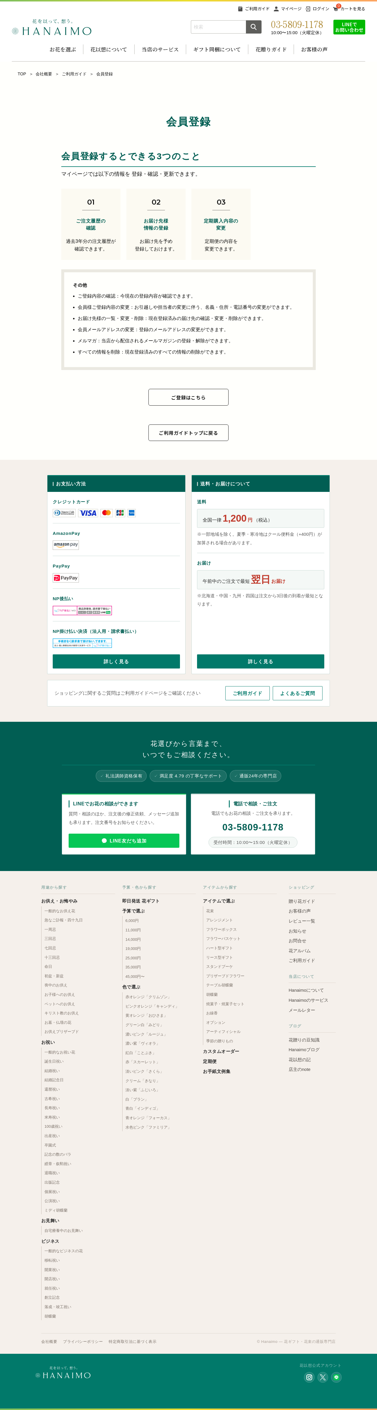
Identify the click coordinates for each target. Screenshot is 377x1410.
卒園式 (50, 1145)
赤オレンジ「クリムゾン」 (148, 997)
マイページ (291, 8)
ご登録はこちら (188, 397)
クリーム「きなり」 (142, 1081)
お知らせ (297, 930)
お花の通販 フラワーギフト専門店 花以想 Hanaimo (51, 27)
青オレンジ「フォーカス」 (148, 1118)
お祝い (48, 1042)
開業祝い (52, 1270)
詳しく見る (116, 661)
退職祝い (52, 1173)
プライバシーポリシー (83, 1341)
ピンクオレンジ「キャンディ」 (152, 1006)
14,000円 (133, 939)
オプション (215, 1022)
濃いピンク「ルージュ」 (146, 1034)
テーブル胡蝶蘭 (219, 985)
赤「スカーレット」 (142, 1062)
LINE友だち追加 (128, 840)
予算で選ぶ (133, 910)
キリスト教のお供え (61, 1013)
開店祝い (52, 1279)
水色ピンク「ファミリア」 (148, 1127)
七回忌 (50, 948)
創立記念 (52, 1297)
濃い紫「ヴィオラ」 (142, 1043)
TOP (22, 74)
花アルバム (300, 950)
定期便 (209, 1061)
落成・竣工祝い (57, 1307)
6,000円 (132, 920)
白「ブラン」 (136, 1099)
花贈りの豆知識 (304, 1039)
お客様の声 (314, 49)
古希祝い (52, 1099)
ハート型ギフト (219, 948)
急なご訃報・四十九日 (63, 920)
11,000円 (133, 930)
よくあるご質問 (297, 693)
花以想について (108, 49)
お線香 (212, 1013)
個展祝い (52, 1192)
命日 (48, 966)
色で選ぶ (131, 986)
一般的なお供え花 (59, 911)
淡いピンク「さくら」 (144, 1071)
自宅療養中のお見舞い (63, 1230)
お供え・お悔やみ (59, 900)
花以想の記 (300, 1059)
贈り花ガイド (302, 901)
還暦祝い (52, 1089)
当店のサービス (160, 49)
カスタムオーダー (221, 1051)
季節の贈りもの (219, 1041)
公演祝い (52, 1201)
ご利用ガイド (257, 8)
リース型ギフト (219, 957)
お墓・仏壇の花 (57, 1022)
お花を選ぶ (62, 49)
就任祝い (52, 1288)
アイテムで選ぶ (219, 900)
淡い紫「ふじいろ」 (142, 1090)
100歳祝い (53, 1126)
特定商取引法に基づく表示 (132, 1341)
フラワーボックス (221, 929)
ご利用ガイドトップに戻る (188, 432)
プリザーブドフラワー (225, 976)
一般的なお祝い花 (59, 1052)
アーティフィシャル (223, 1031)
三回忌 (50, 938)
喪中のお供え (55, 985)
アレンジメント (219, 920)
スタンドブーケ (219, 966)
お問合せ (297, 940)
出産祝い (52, 1136)
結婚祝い (52, 1071)
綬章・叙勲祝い (57, 1164)
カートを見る (352, 8)
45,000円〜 (135, 976)
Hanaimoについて (306, 990)
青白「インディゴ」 (142, 1108)
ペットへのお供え (59, 1004)
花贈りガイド (271, 49)
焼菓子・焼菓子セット (225, 1004)
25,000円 (133, 958)
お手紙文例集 (216, 1071)
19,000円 (133, 948)
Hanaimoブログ (304, 1049)
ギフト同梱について (217, 49)
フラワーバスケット (223, 938)
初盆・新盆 (54, 976)
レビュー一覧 (302, 920)
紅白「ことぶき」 (140, 1053)
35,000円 (133, 967)
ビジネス (50, 1241)
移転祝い (52, 1260)
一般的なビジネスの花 (63, 1251)
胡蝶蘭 (50, 1316)
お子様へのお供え (59, 994)
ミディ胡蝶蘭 (55, 1210)
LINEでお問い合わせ (349, 27)
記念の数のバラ (57, 1154)
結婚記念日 (54, 1080)
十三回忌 (52, 957)
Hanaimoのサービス (308, 1000)
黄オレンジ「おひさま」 (146, 1015)
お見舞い (50, 1220)
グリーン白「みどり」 (144, 1025)
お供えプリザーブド (61, 1031)
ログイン (321, 8)
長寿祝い (52, 1108)
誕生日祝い (54, 1061)
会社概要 (44, 74)
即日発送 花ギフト (141, 900)
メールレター (302, 1010)
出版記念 (52, 1182)
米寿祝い (52, 1117)
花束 (210, 911)
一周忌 (50, 929)
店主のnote (299, 1069)
